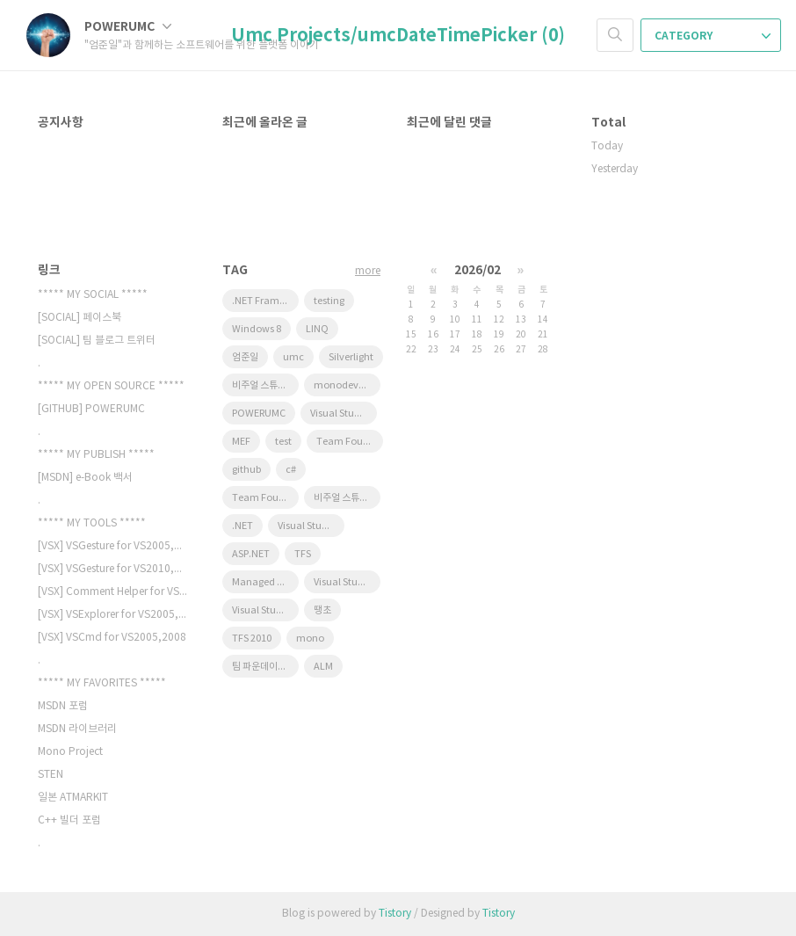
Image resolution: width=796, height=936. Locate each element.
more (367, 271)
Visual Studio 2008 (311, 526)
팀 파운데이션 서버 (265, 666)
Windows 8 (256, 329)
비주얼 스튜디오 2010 (265, 385)
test (283, 441)
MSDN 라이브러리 (77, 729)
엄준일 (245, 357)
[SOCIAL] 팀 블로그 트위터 (97, 340)
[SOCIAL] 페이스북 (79, 317)
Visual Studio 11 (343, 413)
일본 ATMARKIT (73, 797)
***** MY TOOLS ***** (92, 523)
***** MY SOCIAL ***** (93, 295)
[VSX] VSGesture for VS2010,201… (112, 569)
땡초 (322, 610)
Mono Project (70, 752)
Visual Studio (343, 582)
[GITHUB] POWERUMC (91, 409)
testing (329, 301)
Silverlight (351, 357)
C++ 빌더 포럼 (69, 820)
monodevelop (346, 385)
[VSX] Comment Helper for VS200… (112, 592)
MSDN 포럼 (63, 706)
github (246, 469)
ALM (323, 666)
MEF (241, 441)
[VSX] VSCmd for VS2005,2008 (112, 637)
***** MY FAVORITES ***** (102, 683)
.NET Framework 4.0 (265, 301)
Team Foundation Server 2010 (265, 498)
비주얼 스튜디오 (345, 498)
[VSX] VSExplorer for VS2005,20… (112, 614)
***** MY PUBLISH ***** (96, 455)
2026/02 (477, 270)
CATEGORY (713, 36)
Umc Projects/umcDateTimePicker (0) (398, 36)
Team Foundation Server (349, 441)
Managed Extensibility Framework (265, 582)
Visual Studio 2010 (265, 610)
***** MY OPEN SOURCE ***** (111, 386)
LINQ (317, 329)
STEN (50, 774)
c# (291, 469)
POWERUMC (127, 26)
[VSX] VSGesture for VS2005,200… (112, 546)
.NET (242, 526)
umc (293, 357)
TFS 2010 (251, 638)
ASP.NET (251, 554)
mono (310, 638)
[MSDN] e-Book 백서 (85, 477)
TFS (302, 554)
